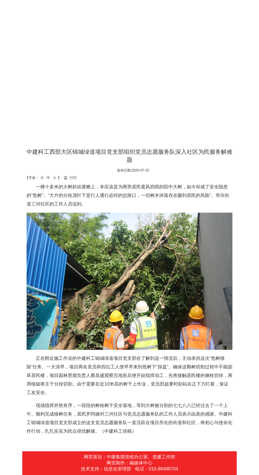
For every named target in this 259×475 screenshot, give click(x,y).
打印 (73, 178)
